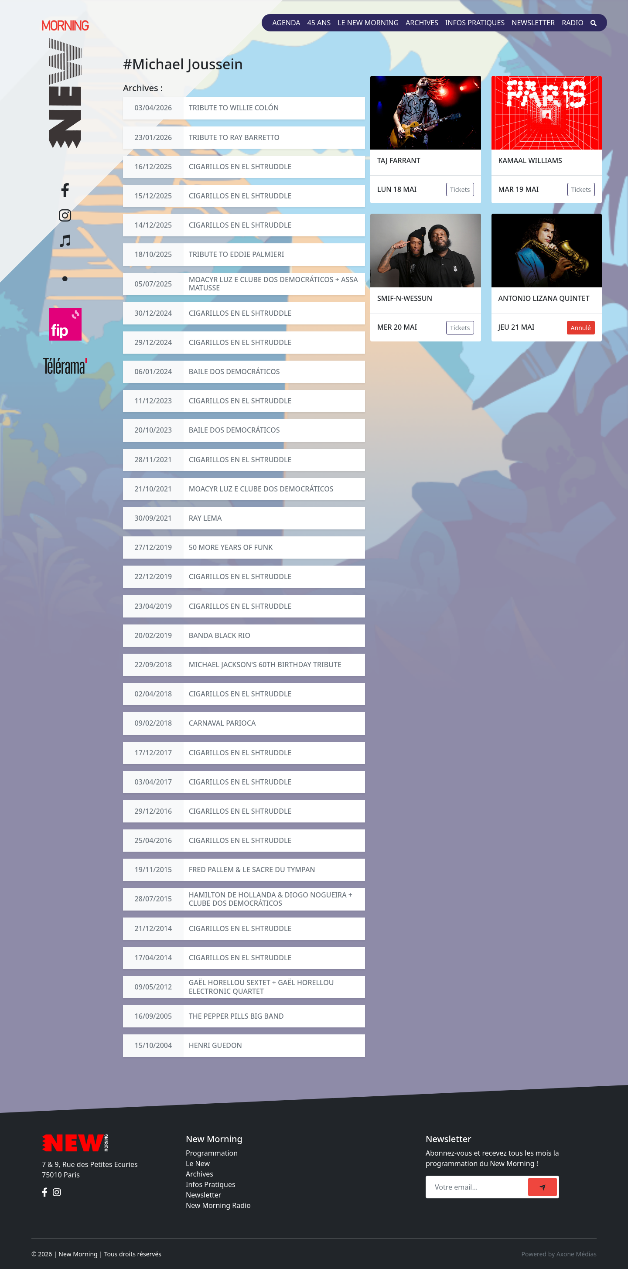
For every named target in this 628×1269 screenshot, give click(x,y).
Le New (198, 1163)
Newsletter (533, 22)
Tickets (460, 189)
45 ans (319, 22)
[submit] (542, 1187)
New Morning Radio (218, 1205)
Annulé (581, 328)
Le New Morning (368, 22)
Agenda (286, 22)
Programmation (212, 1153)
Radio (573, 22)
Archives (422, 22)
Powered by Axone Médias (559, 1254)
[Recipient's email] (478, 1187)
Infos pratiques (475, 22)
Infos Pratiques (211, 1184)
